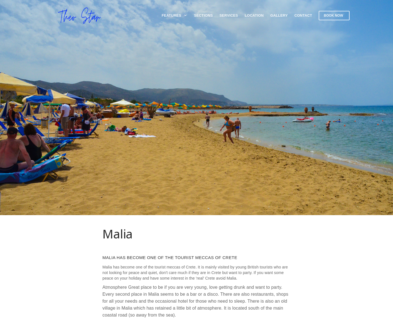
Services (229, 15)
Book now (333, 16)
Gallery (279, 15)
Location (254, 15)
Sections (203, 15)
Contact (303, 15)
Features (174, 15)
